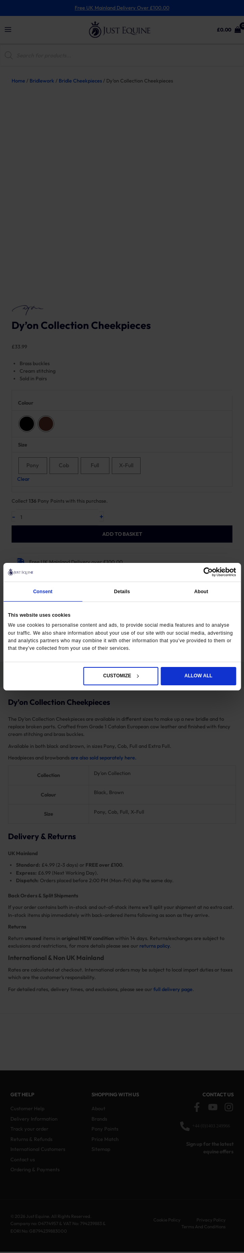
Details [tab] (122, 591)
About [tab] (201, 591)
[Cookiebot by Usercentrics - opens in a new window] (201, 572)
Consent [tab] (43, 591)
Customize (121, 676)
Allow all (198, 676)
